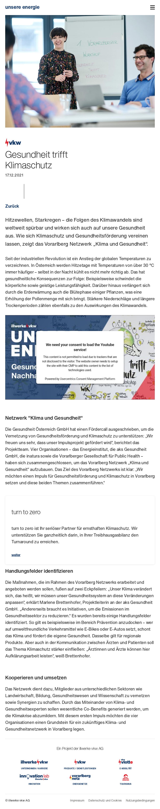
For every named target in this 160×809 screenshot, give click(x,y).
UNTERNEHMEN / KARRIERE (34, 768)
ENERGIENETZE (80, 784)
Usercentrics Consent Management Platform (87, 379)
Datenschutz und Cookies (105, 800)
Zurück (12, 206)
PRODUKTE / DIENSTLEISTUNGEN (80, 768)
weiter (15, 554)
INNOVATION (34, 784)
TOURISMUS (125, 784)
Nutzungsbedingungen (140, 800)
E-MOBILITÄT (125, 768)
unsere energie (22, 7)
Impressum (77, 800)
